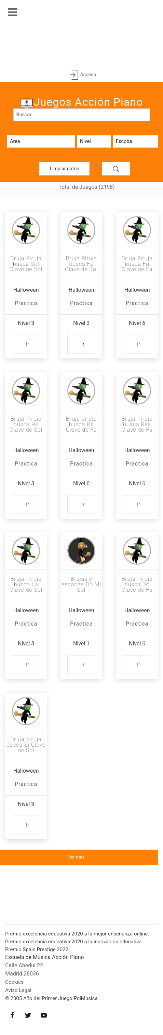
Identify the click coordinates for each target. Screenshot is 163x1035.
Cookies (14, 982)
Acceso (81, 75)
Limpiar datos (64, 168)
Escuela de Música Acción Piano (44, 957)
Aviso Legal (18, 990)
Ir (27, 343)
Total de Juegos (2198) (86, 187)
